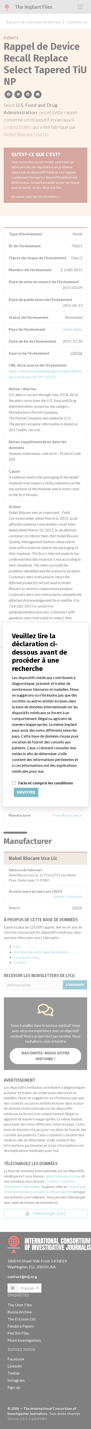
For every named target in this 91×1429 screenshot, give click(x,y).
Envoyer (26, 792)
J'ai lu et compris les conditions (45, 782)
